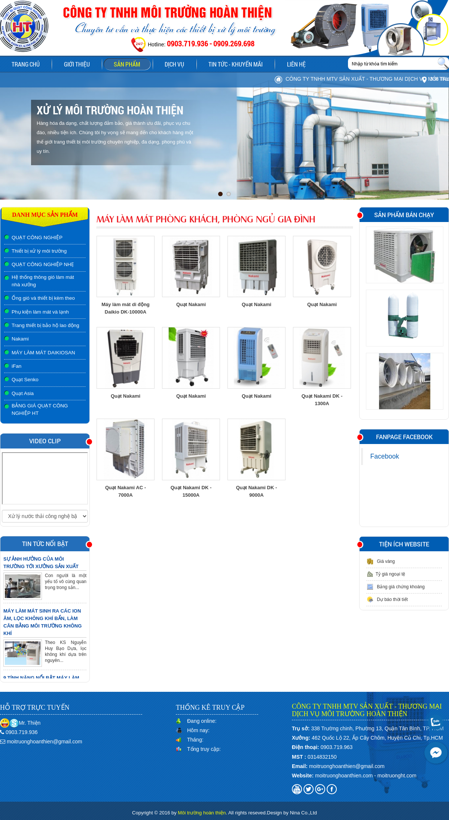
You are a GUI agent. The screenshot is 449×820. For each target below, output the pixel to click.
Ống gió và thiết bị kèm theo (43, 298)
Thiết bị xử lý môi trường (39, 251)
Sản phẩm (128, 65)
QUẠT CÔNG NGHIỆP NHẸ (43, 264)
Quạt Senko (25, 379)
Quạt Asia (23, 393)
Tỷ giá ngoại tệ (385, 574)
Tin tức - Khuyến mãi (228, 64)
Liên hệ (287, 64)
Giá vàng (380, 561)
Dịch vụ (168, 64)
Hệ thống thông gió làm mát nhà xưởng (43, 280)
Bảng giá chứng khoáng (395, 586)
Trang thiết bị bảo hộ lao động (45, 325)
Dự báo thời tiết (387, 599)
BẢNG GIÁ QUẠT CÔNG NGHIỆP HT (40, 409)
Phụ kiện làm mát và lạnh (40, 312)
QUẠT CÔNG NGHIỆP (37, 237)
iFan (16, 366)
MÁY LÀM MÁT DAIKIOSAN (43, 352)
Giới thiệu (74, 64)
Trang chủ (25, 64)
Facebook (384, 456)
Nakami (20, 339)
